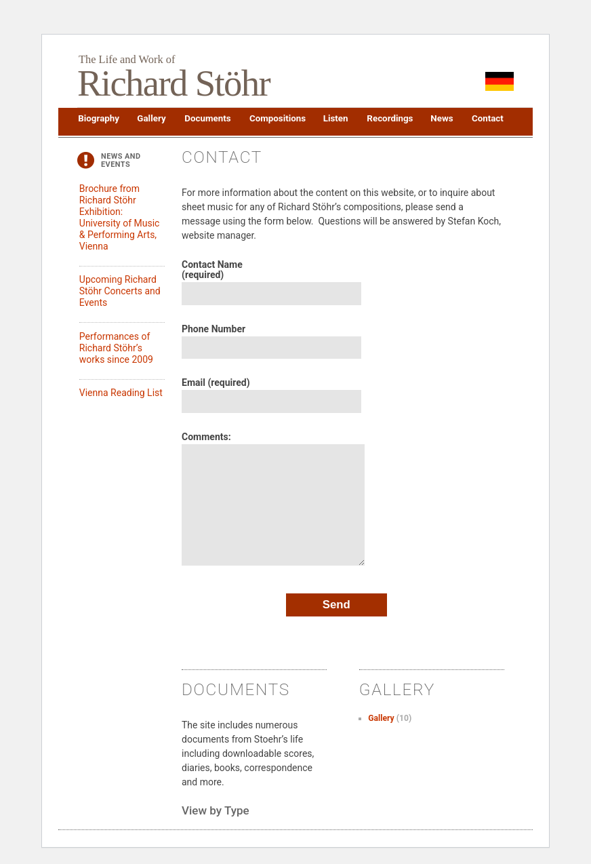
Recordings (389, 118)
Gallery (151, 118)
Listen (335, 118)
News (441, 118)
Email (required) (216, 383)
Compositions (276, 118)
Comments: (206, 437)
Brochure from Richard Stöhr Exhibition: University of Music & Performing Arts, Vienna (119, 217)
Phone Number (213, 329)
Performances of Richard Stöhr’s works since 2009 (116, 348)
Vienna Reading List (121, 392)
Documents (206, 118)
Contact (487, 118)
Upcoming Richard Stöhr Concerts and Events (120, 291)
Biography (98, 118)
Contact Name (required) (212, 270)
